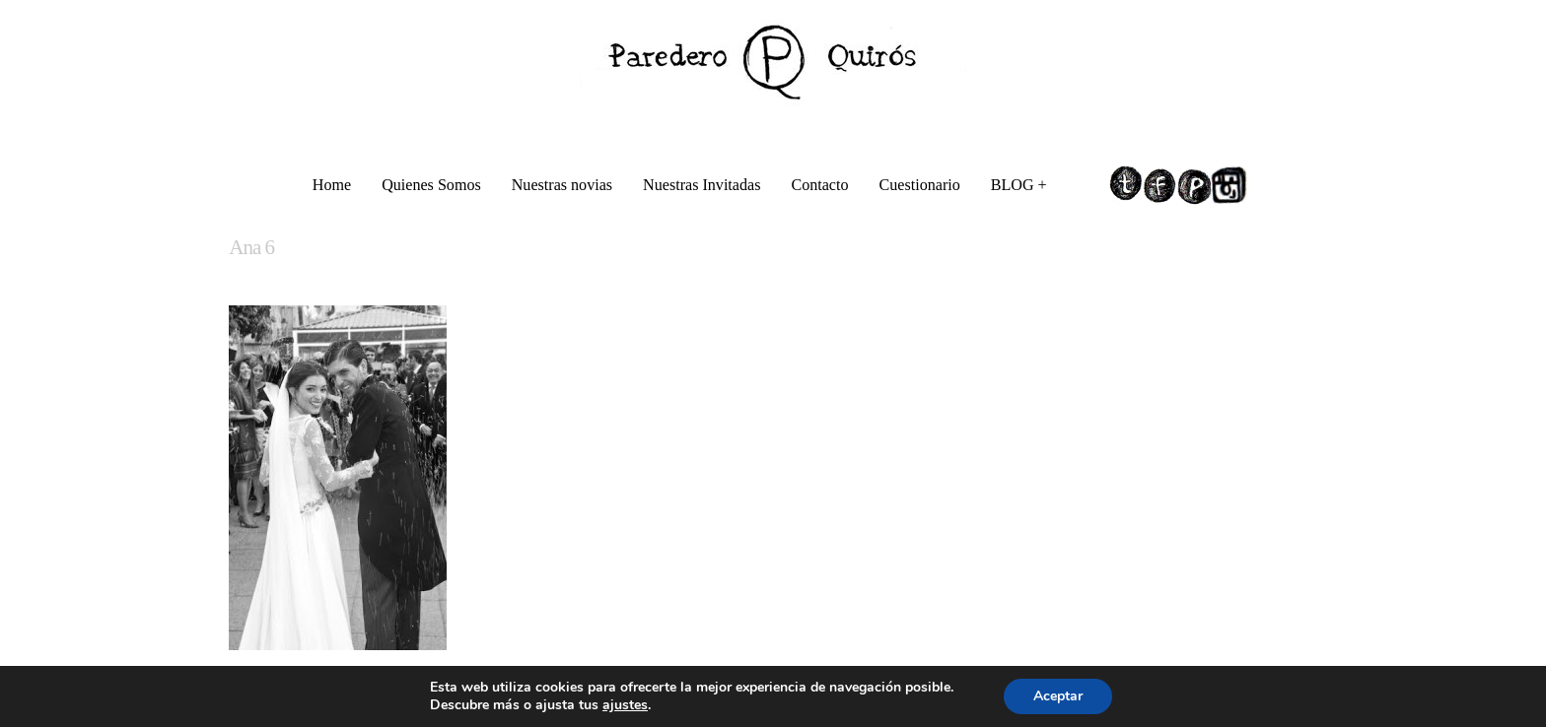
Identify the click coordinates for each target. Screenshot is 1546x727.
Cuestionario (919, 184)
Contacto (819, 184)
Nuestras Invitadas (701, 184)
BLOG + (1020, 187)
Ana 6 (251, 247)
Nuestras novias (562, 184)
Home (332, 184)
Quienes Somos (431, 184)
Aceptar (1058, 696)
